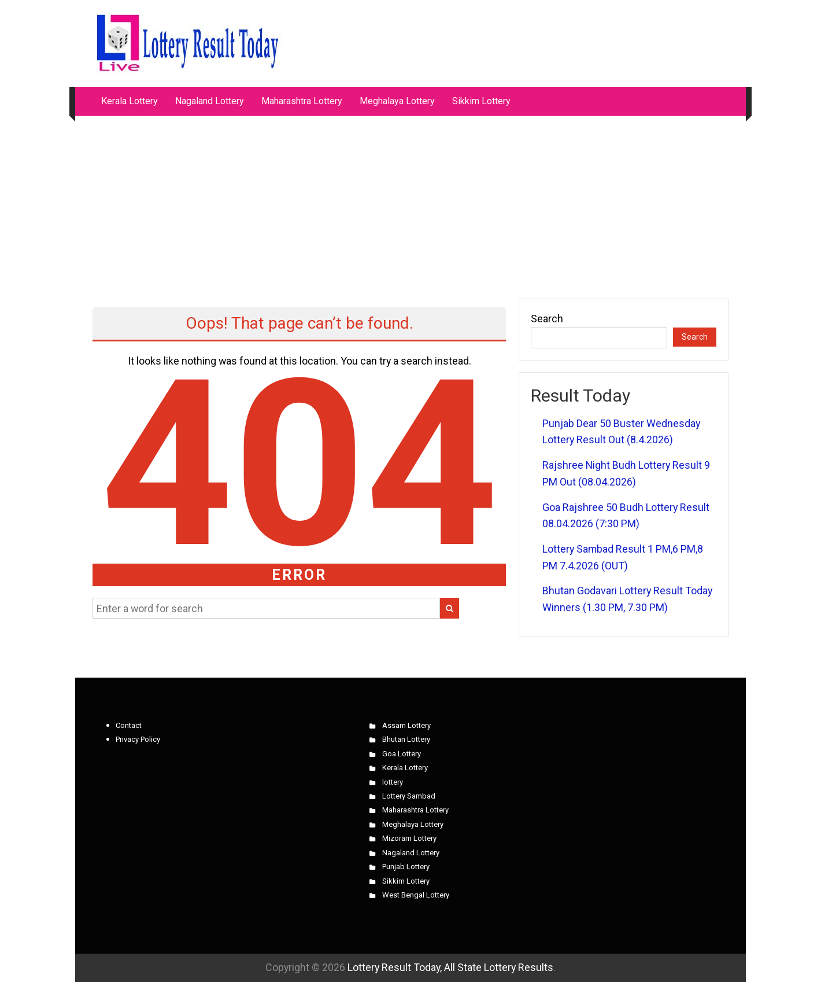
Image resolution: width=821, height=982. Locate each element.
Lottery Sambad (408, 796)
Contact (129, 725)
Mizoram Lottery (409, 838)
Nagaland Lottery (209, 100)
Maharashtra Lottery (301, 100)
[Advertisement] (410, 201)
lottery (392, 782)
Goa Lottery (401, 753)
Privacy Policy (138, 739)
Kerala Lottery (129, 100)
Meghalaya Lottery (397, 100)
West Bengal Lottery (415, 895)
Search (547, 318)
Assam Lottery (406, 725)
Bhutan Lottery (406, 739)
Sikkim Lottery (481, 100)
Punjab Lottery (406, 866)
